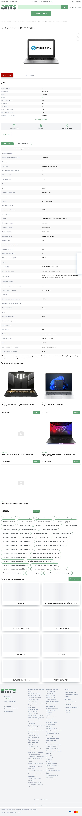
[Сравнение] (79, 265)
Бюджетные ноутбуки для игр (66, 518)
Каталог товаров (40, 14)
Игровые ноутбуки (44, 522)
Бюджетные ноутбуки (43, 518)
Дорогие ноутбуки (27, 522)
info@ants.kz (46, 1)
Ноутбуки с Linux (44, 537)
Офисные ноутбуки (60, 569)
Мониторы (21, 654)
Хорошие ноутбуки (64, 573)
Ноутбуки (4, 403)
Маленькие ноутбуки (53, 526)
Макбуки (38, 526)
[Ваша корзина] (79, 255)
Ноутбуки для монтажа (49, 529)
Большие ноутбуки (25, 518)
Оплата (72, 1)
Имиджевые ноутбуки (62, 522)
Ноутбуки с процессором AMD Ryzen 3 (15, 553)
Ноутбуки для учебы (9, 537)
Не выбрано (7, 698)
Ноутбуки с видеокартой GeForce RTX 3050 (17, 541)
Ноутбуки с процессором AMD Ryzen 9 (46, 557)
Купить (36, 412)
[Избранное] (79, 260)
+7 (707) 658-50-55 (37, 1)
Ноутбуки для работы (41, 533)
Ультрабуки (49, 573)
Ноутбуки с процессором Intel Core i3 (40, 561)
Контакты (78, 1)
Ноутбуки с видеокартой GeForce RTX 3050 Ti (51, 541)
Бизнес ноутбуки (8, 518)
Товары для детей (61, 680)
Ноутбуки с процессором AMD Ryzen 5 (46, 553)
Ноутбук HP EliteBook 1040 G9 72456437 (15, 504)
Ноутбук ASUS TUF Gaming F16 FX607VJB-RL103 (18, 405)
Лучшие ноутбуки (24, 526)
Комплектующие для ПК (61, 629)
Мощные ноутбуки (71, 526)
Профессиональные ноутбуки (13, 573)
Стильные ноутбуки (34, 573)
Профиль (71, 7)
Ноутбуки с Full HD (28, 537)
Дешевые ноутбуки (9, 522)
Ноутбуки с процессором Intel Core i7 (45, 565)
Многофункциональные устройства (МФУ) (61, 603)
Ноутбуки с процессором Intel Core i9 (15, 569)
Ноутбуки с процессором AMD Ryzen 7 (15, 557)
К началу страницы (41, 805)
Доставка (78, 7)
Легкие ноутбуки (8, 526)
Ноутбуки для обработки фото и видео (16, 533)
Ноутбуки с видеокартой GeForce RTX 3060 (17, 545)
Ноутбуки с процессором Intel (13, 561)
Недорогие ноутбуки (10, 529)
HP (42, 97)
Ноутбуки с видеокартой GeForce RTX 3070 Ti (18, 549)
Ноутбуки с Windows (61, 537)
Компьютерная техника (21, 680)
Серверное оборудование (21, 629)
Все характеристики (41, 119)
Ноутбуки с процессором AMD (48, 549)
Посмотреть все (75, 579)
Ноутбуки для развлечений (62, 533)
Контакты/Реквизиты (41, 800)
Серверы (21, 603)
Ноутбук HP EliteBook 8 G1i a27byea (54, 405)
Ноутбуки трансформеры (41, 569)
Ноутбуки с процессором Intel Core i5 (15, 565)
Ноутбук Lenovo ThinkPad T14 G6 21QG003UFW (17, 454)
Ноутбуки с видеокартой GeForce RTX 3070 (50, 545)
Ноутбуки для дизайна (29, 529)
